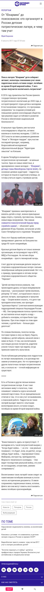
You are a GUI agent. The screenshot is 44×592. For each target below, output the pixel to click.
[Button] (37, 45)
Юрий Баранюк (7, 36)
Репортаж (6, 10)
